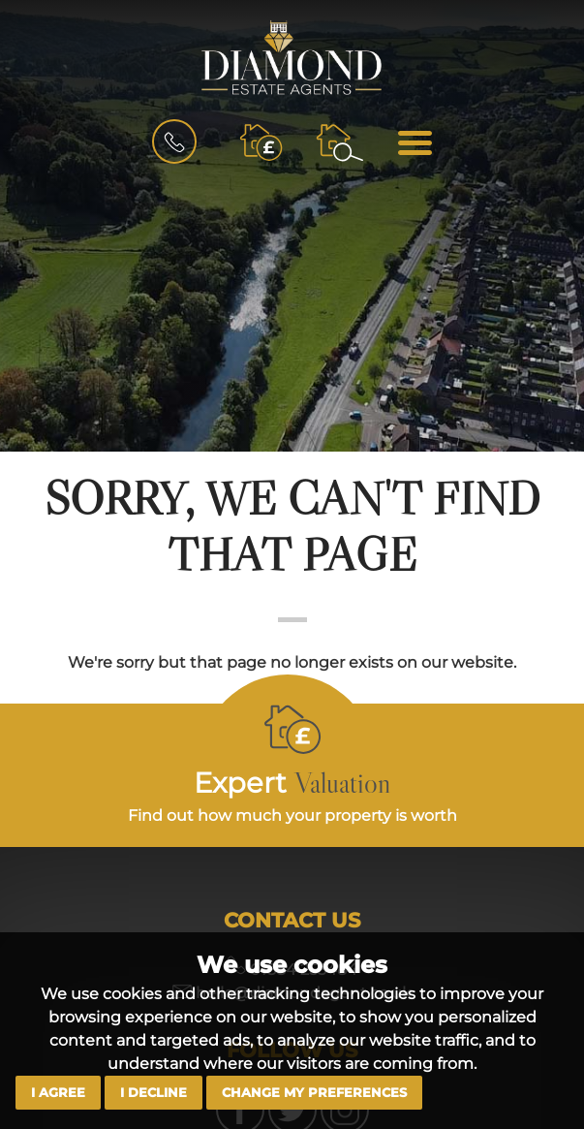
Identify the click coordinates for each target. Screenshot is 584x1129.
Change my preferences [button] (314, 1092)
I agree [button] (58, 1092)
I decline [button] (153, 1092)
